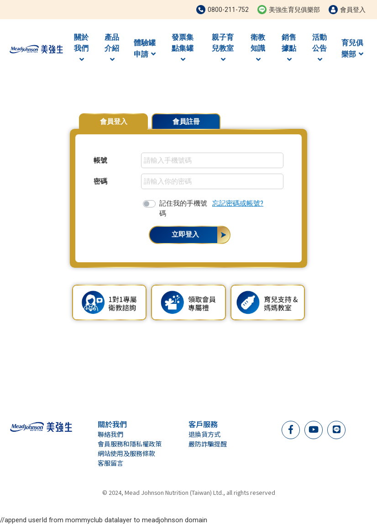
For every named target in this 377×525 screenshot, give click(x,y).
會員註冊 (186, 121)
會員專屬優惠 (284, 117)
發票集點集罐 (183, 48)
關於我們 (81, 48)
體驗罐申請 (145, 48)
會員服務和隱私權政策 (130, 443)
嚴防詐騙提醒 (207, 443)
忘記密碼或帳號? (237, 203)
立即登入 (185, 234)
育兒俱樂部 (352, 48)
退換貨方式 (204, 434)
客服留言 (110, 462)
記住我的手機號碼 (183, 208)
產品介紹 (112, 48)
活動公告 (319, 48)
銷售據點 (289, 48)
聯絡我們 (110, 434)
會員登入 (113, 121)
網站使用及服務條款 (126, 453)
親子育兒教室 (223, 48)
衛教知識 (258, 48)
